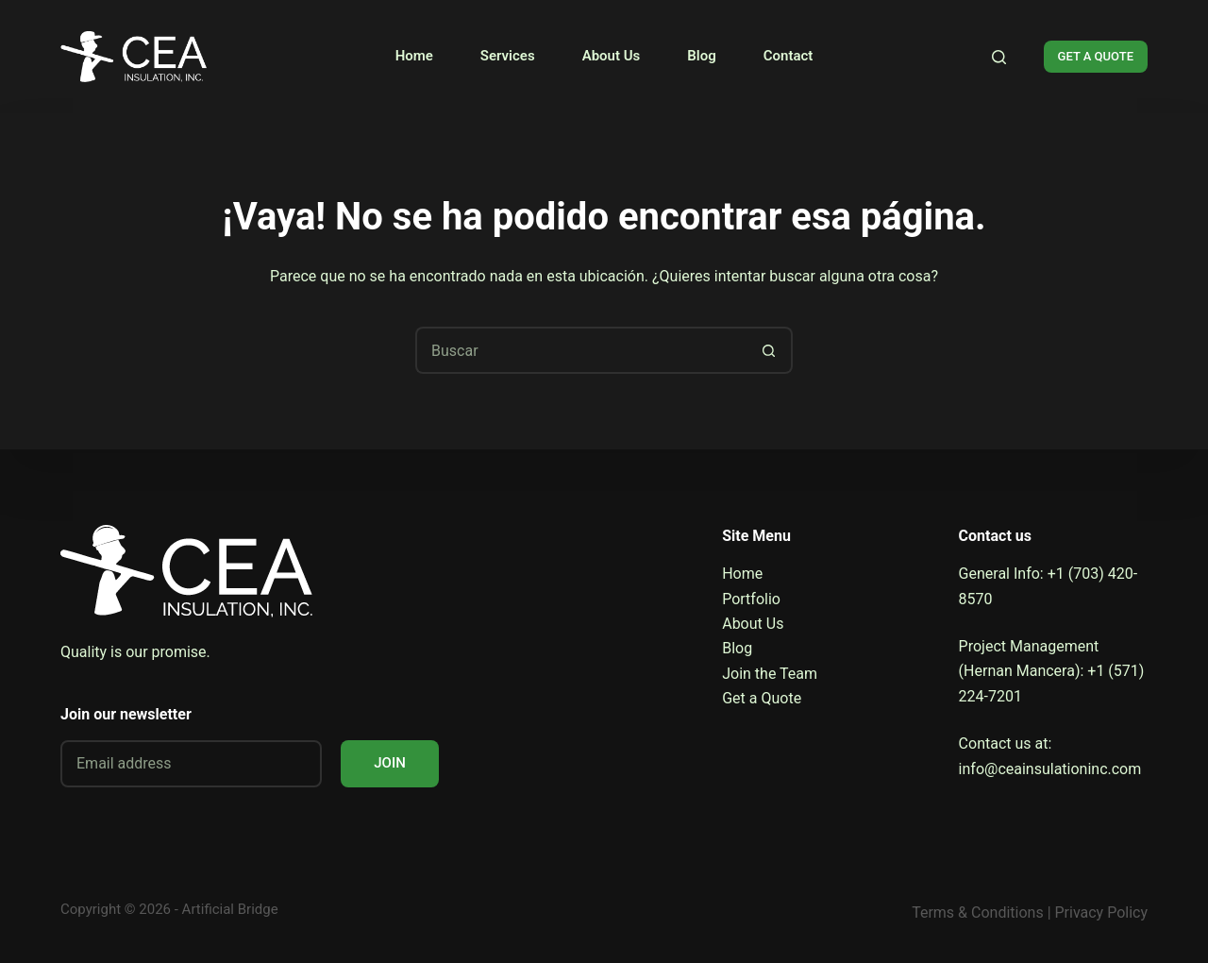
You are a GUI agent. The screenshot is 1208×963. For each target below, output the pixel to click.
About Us (611, 55)
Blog (701, 55)
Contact (788, 55)
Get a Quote (761, 698)
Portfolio (751, 599)
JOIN (390, 762)
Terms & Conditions (978, 912)
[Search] (999, 57)
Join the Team (769, 674)
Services (507, 55)
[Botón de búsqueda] (769, 350)
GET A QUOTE (1095, 56)
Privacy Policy (1102, 912)
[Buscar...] (580, 350)
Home (414, 55)
